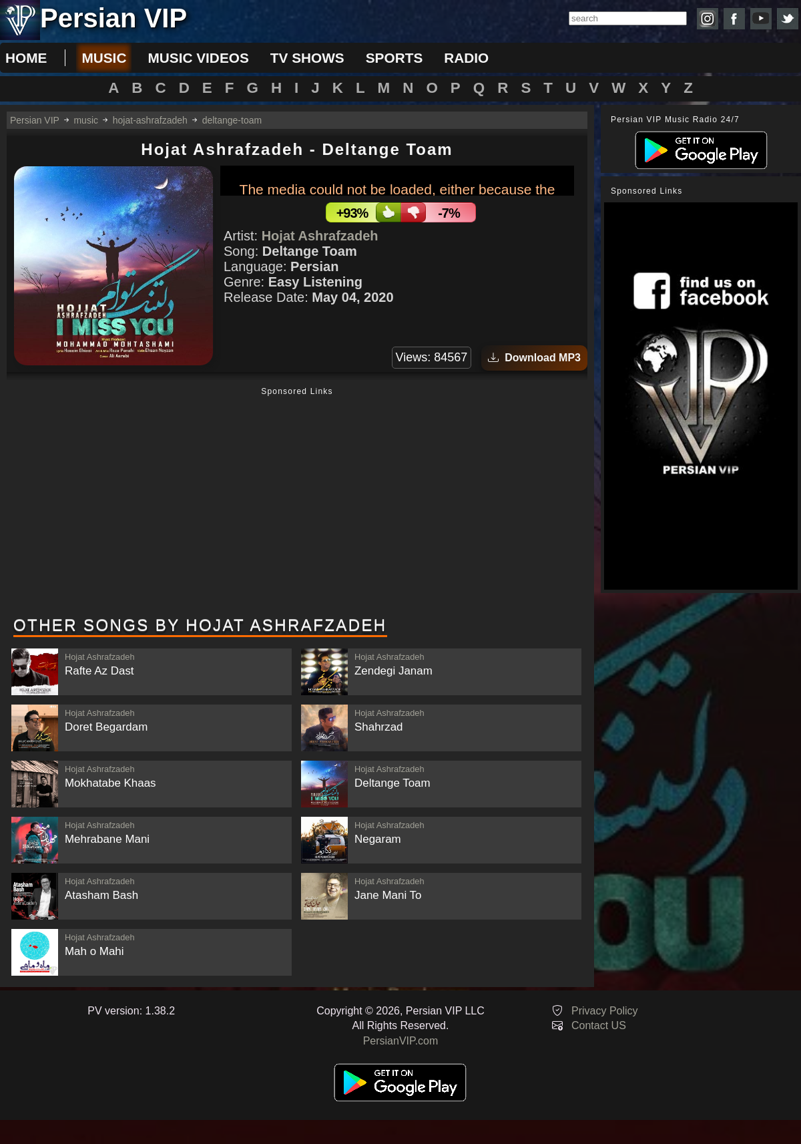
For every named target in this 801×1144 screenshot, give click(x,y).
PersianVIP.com (401, 1040)
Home (26, 57)
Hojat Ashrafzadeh (320, 235)
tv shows (307, 57)
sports (394, 57)
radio (466, 57)
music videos (198, 57)
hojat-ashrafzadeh (150, 120)
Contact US (598, 1025)
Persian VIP (34, 120)
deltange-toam (232, 120)
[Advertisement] (297, 502)
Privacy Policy (604, 1010)
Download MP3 (534, 357)
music (103, 57)
